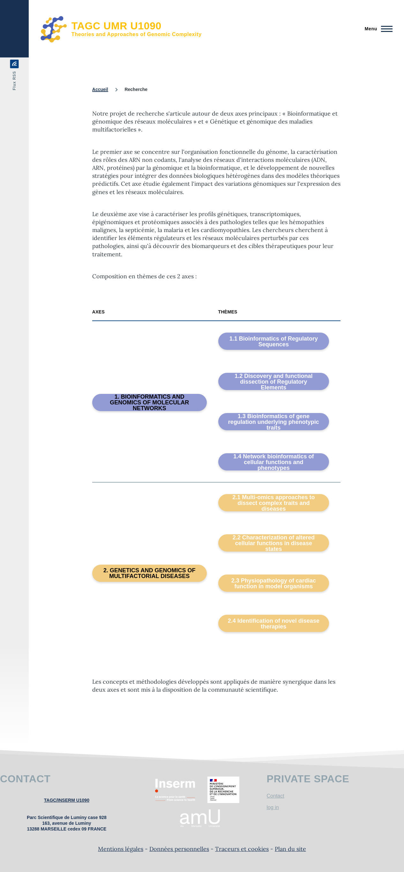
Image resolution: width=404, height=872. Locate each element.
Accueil (100, 89)
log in (273, 807)
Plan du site (290, 849)
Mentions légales (120, 849)
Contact (275, 796)
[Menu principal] (376, 28)
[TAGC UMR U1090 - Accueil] (121, 28)
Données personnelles (179, 849)
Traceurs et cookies (242, 849)
